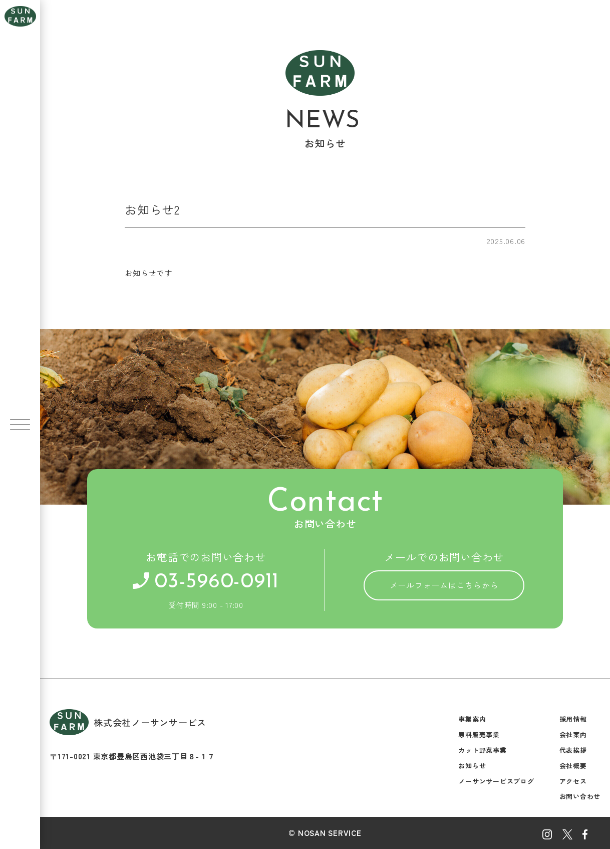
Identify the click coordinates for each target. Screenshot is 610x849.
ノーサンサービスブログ (496, 781)
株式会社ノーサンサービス (128, 722)
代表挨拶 (573, 750)
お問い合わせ (580, 796)
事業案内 (472, 719)
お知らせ (472, 765)
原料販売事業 (479, 734)
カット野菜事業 (482, 750)
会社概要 (573, 765)
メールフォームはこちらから (444, 585)
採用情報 (573, 719)
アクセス (573, 781)
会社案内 (573, 734)
